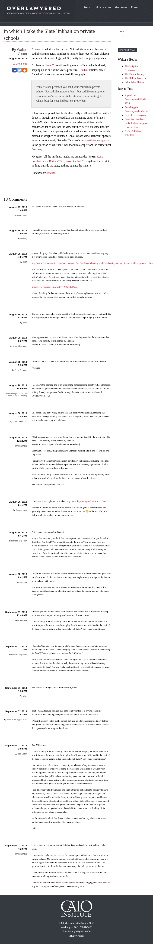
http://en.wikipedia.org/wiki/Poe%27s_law (86, 501)
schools (51, 172)
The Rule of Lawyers (135, 78)
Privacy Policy (76, 935)
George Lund (21, 510)
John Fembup (21, 370)
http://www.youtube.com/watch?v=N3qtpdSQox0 (54, 286)
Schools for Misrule (134, 82)
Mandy (24, 239)
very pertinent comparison (95, 140)
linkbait (84, 69)
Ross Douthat (73, 161)
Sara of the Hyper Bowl (17, 719)
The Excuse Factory (135, 74)
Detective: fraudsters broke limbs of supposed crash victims (137, 123)
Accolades (103, 7)
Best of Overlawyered (135, 115)
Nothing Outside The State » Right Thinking (17, 394)
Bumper (23, 582)
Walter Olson (22, 52)
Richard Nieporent (19, 541)
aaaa (25, 323)
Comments (19, 63)
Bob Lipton (22, 754)
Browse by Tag (127, 50)
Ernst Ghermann (20, 346)
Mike (25, 696)
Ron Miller (22, 446)
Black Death (22, 215)
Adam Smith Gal (20, 421)
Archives (121, 7)
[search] (130, 41)
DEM (25, 262)
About (88, 7)
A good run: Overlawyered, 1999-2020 (135, 99)
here (48, 65)
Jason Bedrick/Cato (53, 161)
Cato (134, 7)
